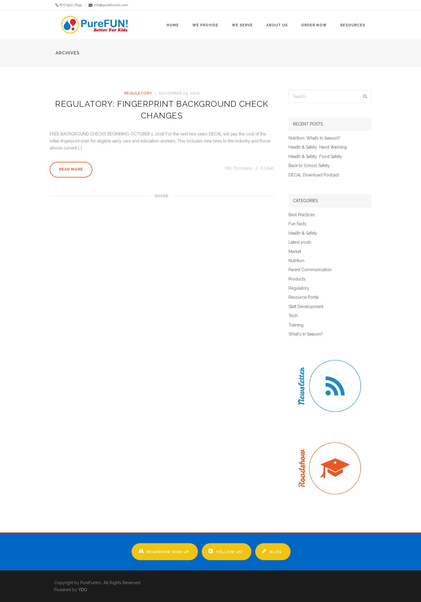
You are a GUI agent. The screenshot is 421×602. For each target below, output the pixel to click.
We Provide (205, 25)
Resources (352, 25)
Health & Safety (303, 233)
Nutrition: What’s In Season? (314, 138)
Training (296, 325)
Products (297, 279)
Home (173, 25)
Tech (293, 316)
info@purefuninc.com (111, 5)
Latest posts (300, 242)
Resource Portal (304, 297)
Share (162, 196)
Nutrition (296, 261)
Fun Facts (297, 224)
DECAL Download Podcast (314, 175)
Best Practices (302, 215)
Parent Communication (310, 270)
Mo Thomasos (239, 168)
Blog (272, 551)
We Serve (242, 25)
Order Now (314, 25)
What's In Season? (306, 334)
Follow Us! (225, 551)
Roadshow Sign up (163, 551)
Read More (71, 169)
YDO (82, 589)
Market (295, 252)
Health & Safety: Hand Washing (318, 147)
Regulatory (138, 93)
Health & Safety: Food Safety (315, 156)
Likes (267, 168)
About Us (277, 25)
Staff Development (306, 307)
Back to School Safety (309, 166)
